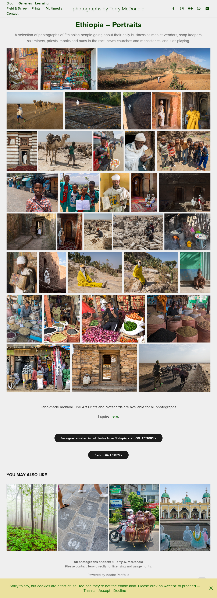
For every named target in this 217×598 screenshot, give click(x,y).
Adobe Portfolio (117, 574)
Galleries (25, 3)
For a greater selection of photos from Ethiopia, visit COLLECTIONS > (108, 438)
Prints (36, 8)
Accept (104, 590)
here (114, 416)
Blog (10, 3)
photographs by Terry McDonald (109, 8)
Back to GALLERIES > (108, 455)
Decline (119, 590)
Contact (12, 13)
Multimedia (54, 8)
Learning (42, 3)
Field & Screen (18, 8)
